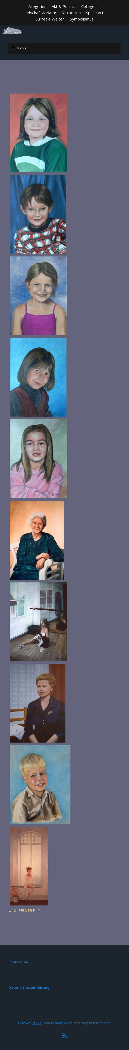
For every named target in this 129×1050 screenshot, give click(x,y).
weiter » (30, 909)
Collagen (89, 6)
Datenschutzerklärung (29, 986)
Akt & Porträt (64, 6)
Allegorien (37, 6)
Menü (21, 48)
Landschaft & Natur (38, 12)
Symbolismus (82, 19)
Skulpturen (71, 12)
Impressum (18, 960)
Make (37, 1021)
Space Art (94, 12)
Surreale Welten (50, 19)
